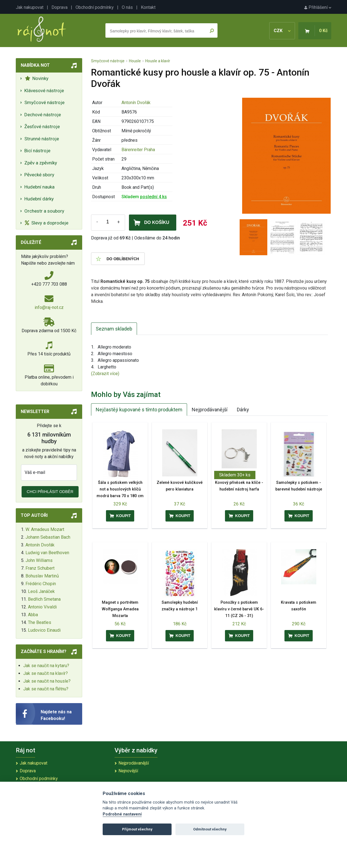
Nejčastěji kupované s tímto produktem (139, 409)
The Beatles (39, 622)
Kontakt (148, 7)
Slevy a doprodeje (46, 223)
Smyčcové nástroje (44, 102)
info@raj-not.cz (49, 307)
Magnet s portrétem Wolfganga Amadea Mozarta (120, 609)
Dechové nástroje (42, 114)
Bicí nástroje (37, 150)
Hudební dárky (39, 199)
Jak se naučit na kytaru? (46, 665)
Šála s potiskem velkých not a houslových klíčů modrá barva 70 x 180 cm (120, 489)
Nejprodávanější (209, 409)
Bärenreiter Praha (138, 149)
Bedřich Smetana (44, 599)
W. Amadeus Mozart (44, 529)
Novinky (36, 78)
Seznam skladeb (114, 329)
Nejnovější (128, 770)
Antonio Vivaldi (42, 607)
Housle (135, 61)
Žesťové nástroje (42, 126)
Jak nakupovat (29, 7)
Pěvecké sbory (39, 174)
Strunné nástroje (41, 138)
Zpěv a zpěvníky (40, 163)
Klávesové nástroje (44, 90)
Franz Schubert (40, 568)
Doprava (59, 7)
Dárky (243, 409)
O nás (127, 7)
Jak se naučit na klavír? (45, 673)
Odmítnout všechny (210, 829)
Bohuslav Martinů (42, 576)
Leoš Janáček (41, 591)
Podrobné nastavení (122, 814)
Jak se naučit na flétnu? (45, 688)
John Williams (39, 560)
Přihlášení (317, 7)
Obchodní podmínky (95, 7)
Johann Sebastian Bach (47, 537)
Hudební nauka (39, 187)
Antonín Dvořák (40, 545)
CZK (282, 30)
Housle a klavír (157, 61)
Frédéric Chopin (40, 583)
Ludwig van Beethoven (47, 552)
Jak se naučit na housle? (47, 681)
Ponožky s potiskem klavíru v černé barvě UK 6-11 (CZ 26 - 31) (239, 609)
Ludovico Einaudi (44, 630)
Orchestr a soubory (44, 211)
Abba (33, 614)
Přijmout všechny (137, 829)
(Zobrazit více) (105, 373)
